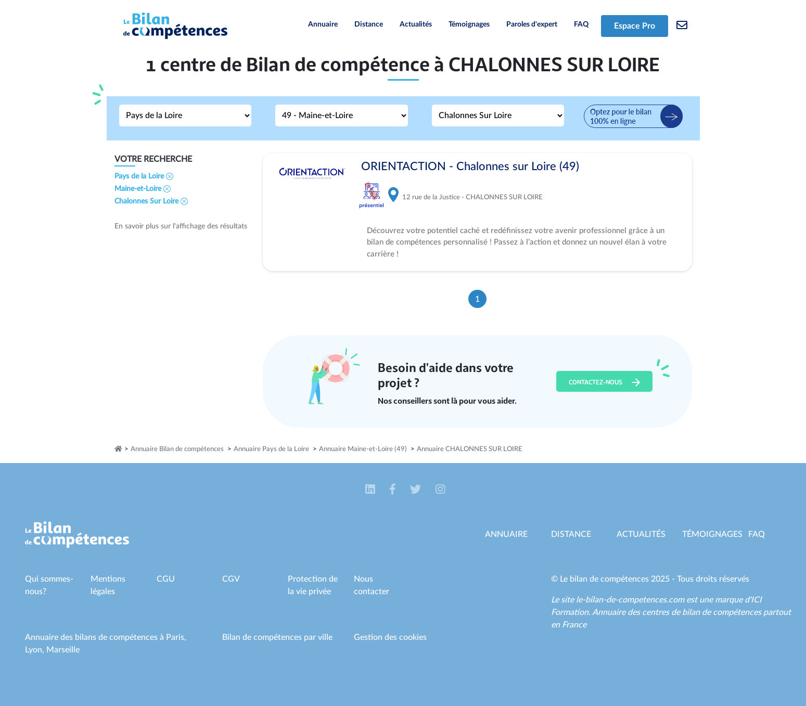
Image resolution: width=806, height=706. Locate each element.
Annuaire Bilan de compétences (177, 449)
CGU (166, 579)
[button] (371, 490)
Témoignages (469, 24)
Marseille (63, 650)
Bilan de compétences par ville (277, 637)
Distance (368, 24)
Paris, (176, 637)
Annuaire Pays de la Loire (271, 449)
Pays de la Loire (143, 176)
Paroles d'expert (531, 24)
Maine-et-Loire (142, 188)
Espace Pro (634, 26)
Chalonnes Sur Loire (151, 201)
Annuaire (323, 24)
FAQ (581, 24)
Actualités (416, 24)
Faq (756, 534)
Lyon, (35, 650)
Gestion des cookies (390, 637)
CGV (231, 579)
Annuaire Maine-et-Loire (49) (363, 449)
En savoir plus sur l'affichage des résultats (180, 226)
